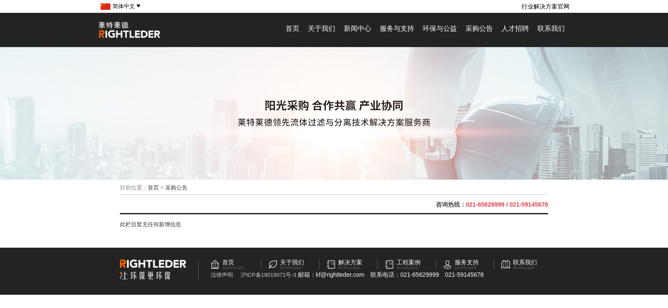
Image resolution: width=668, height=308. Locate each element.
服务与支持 (397, 28)
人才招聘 (515, 28)
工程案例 (408, 262)
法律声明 (222, 275)
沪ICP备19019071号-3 (268, 275)
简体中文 (127, 6)
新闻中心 (357, 28)
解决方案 (350, 262)
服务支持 (467, 262)
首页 (292, 28)
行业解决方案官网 (546, 6)
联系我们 (551, 28)
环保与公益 (440, 28)
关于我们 (321, 28)
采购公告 (479, 28)
